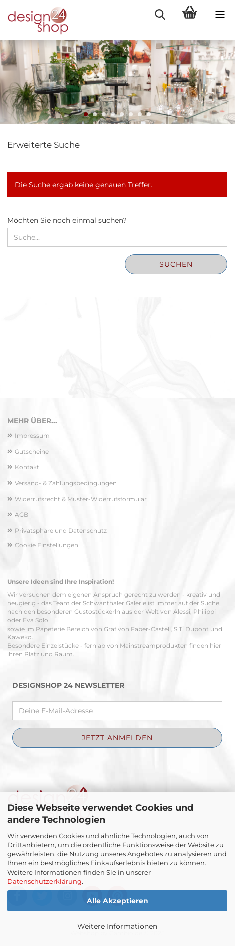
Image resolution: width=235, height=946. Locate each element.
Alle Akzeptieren (117, 900)
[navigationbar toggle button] (220, 15)
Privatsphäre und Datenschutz (61, 530)
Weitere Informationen (118, 926)
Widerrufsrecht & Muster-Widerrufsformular (81, 499)
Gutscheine (32, 451)
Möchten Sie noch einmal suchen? (67, 220)
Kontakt (27, 467)
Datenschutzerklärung (45, 881)
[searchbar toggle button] (160, 15)
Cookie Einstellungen (46, 545)
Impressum (32, 435)
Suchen (176, 264)
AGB (21, 514)
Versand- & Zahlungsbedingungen (66, 483)
